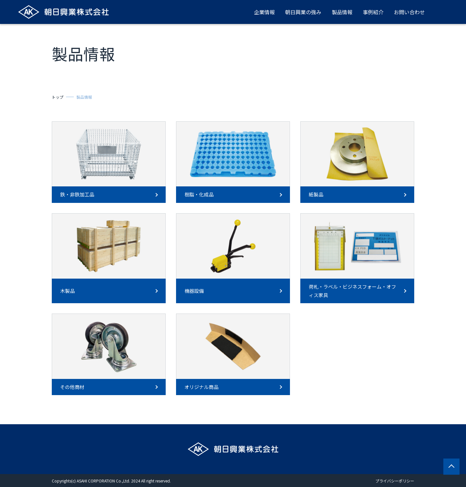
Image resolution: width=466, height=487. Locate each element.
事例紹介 (373, 12)
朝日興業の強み (303, 12)
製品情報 (342, 12)
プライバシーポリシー (394, 480)
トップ (57, 97)
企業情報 (264, 12)
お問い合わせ (409, 12)
